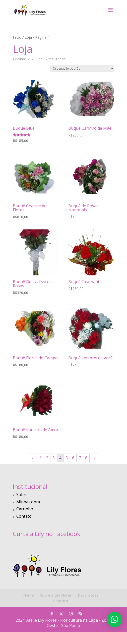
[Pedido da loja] (82, 68)
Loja (28, 37)
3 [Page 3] (53, 458)
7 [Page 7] (80, 458)
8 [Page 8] (86, 458)
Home (28, 595)
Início (17, 37)
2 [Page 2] (47, 458)
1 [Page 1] (40, 458)
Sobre (22, 494)
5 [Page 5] (67, 458)
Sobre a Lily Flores (56, 595)
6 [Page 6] (73, 458)
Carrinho (24, 509)
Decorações (88, 595)
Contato (24, 516)
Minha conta (28, 502)
